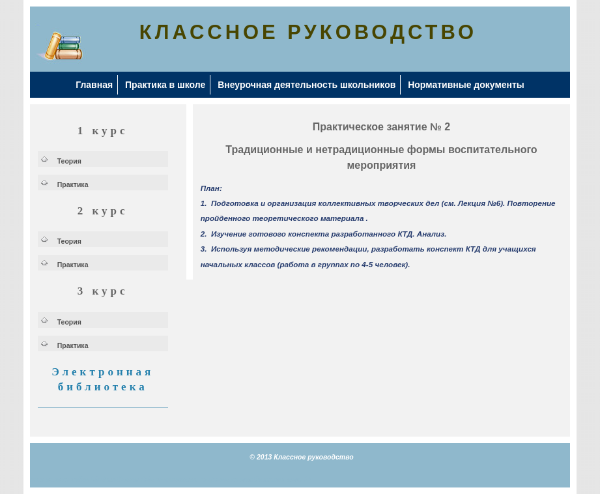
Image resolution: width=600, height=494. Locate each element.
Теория (69, 161)
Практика (73, 184)
